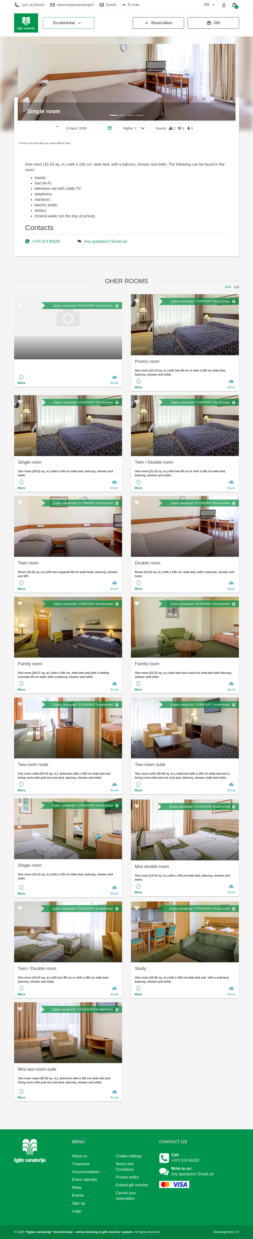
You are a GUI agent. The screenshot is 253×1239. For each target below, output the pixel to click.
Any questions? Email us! (105, 241)
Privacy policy (127, 1177)
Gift (213, 23)
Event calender (85, 1179)
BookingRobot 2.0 (226, 1232)
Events (107, 4)
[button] (34, 82)
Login (76, 1211)
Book (114, 379)
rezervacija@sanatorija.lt (72, 4)
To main (131, 5)
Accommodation (86, 1172)
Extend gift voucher (132, 1185)
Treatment (80, 1164)
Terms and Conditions (125, 1166)
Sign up (78, 1203)
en (210, 4)
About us (79, 1156)
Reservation (158, 23)
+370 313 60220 (30, 4)
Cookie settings (129, 1156)
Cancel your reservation (126, 1195)
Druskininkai (67, 23)
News (77, 1187)
